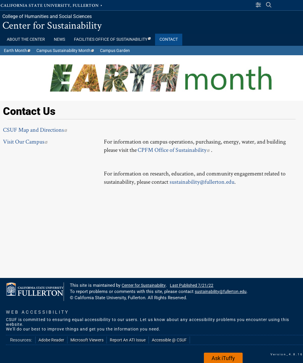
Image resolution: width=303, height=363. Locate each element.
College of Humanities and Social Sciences (47, 16)
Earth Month (17, 50)
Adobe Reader (51, 340)
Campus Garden (115, 50)
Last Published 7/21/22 (191, 285)
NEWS (59, 39)
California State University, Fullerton (52, 5)
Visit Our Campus (25, 141)
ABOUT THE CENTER (26, 39)
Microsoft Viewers (87, 340)
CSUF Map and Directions (35, 130)
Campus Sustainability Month (65, 50)
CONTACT (168, 39)
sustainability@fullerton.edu (202, 181)
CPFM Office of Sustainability (174, 150)
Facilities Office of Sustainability (112, 39)
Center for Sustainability (52, 25)
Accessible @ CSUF (169, 340)
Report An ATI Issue (128, 340)
